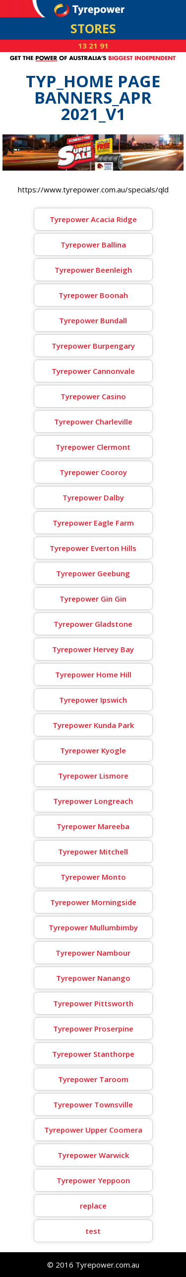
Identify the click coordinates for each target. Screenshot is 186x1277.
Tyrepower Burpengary (93, 346)
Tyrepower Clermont (93, 447)
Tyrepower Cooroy (93, 472)
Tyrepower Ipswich (93, 700)
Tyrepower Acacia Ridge (93, 219)
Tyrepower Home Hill (93, 674)
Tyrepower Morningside (93, 902)
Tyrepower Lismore (93, 776)
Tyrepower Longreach (93, 801)
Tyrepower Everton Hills (93, 548)
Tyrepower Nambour (93, 953)
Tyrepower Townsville (93, 1104)
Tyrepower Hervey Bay (93, 649)
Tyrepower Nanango (93, 978)
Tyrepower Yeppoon (93, 1180)
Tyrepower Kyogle (93, 750)
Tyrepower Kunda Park (93, 725)
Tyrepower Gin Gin (93, 599)
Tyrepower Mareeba (93, 826)
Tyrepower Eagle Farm (93, 523)
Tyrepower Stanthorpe (93, 1054)
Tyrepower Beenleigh (93, 270)
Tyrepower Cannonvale (93, 371)
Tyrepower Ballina (93, 244)
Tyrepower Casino (93, 396)
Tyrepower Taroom (93, 1079)
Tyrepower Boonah (93, 295)
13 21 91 (93, 46)
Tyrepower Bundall (93, 320)
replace (93, 1206)
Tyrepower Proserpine (93, 1029)
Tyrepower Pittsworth (93, 1003)
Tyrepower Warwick (93, 1155)
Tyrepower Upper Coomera (93, 1130)
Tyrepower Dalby (93, 497)
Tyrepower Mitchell (93, 851)
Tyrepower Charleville (93, 421)
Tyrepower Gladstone (93, 624)
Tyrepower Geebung (93, 573)
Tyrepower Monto (93, 877)
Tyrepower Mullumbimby (93, 927)
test (93, 1231)
